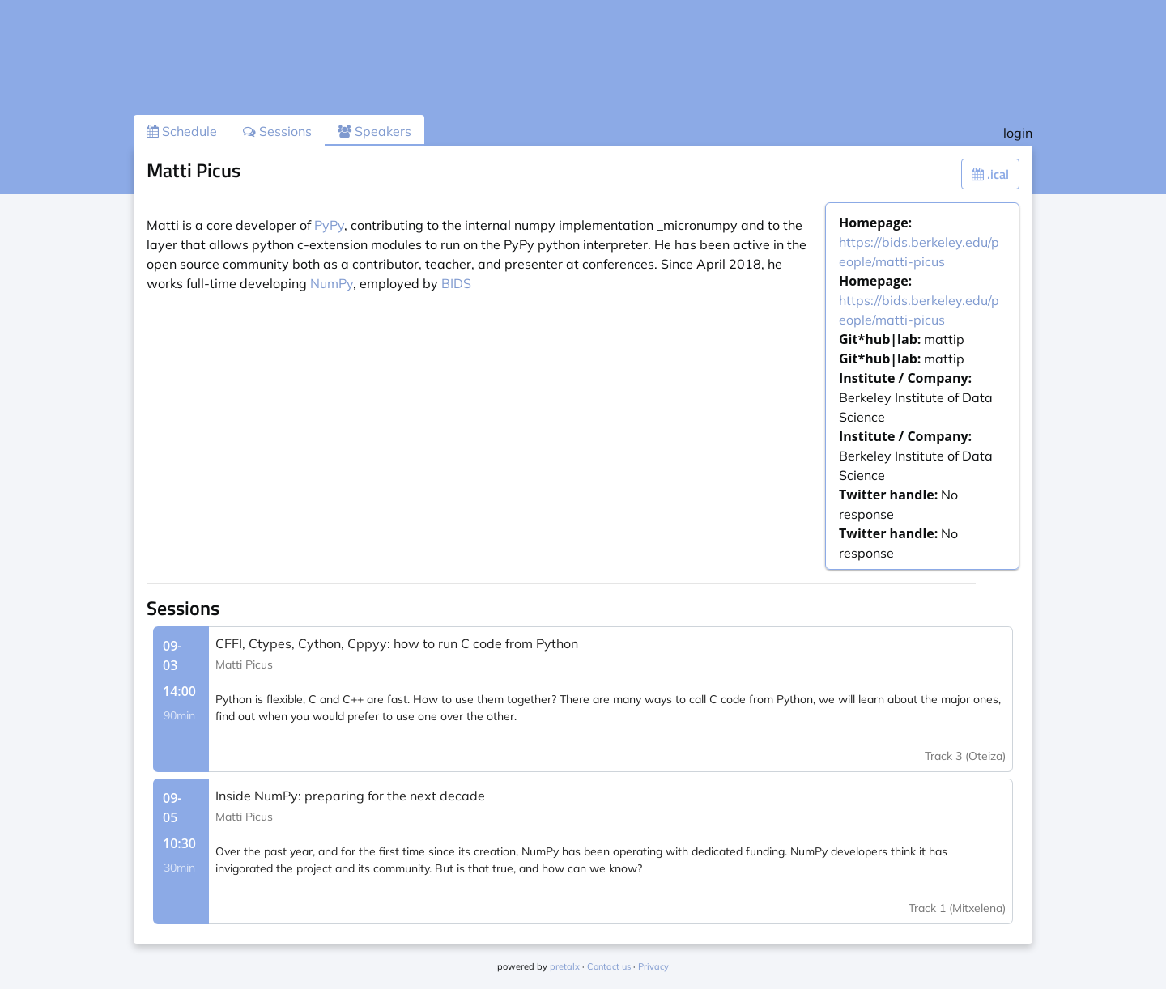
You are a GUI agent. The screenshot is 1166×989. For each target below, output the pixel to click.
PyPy (329, 225)
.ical (990, 174)
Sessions (277, 131)
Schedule (182, 131)
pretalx (565, 966)
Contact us (609, 966)
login (1017, 133)
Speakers (374, 131)
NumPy (331, 283)
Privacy (653, 966)
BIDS (456, 283)
